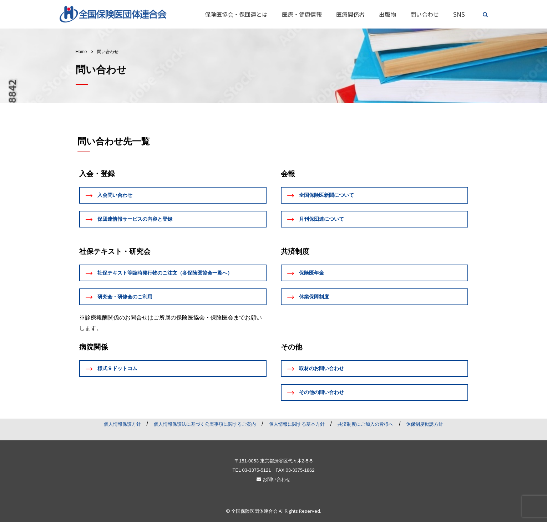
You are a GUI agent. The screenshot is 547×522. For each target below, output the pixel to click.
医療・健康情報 (302, 14)
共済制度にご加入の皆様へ (365, 424)
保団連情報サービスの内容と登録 (129, 219)
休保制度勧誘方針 (424, 424)
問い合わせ (424, 14)
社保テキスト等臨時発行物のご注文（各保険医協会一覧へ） (159, 273)
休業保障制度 (308, 296)
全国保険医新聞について (320, 195)
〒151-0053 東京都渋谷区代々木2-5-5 (273, 461)
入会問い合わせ (109, 195)
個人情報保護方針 (122, 424)
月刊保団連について (315, 219)
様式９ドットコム (111, 368)
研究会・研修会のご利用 (119, 296)
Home (81, 51)
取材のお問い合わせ (315, 368)
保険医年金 (305, 273)
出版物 (387, 14)
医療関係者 (350, 14)
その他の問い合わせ (315, 392)
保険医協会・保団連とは (236, 14)
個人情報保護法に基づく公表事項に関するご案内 (205, 424)
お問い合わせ (273, 479)
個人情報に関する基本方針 (297, 424)
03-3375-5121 (256, 470)
